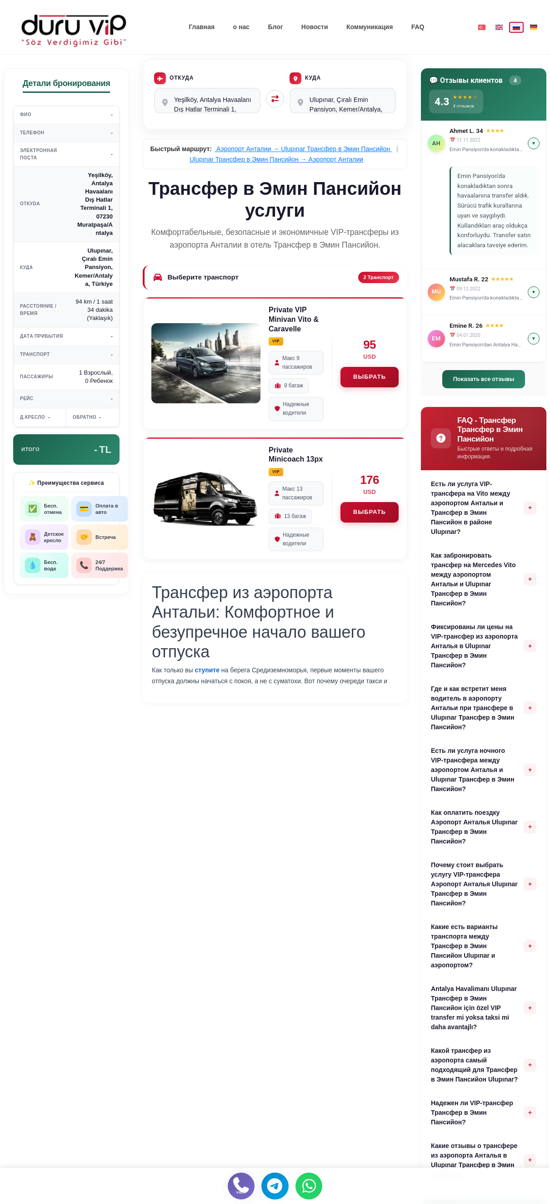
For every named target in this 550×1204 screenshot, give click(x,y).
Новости (314, 26)
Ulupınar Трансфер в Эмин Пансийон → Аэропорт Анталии (276, 159)
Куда (305, 78)
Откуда (174, 78)
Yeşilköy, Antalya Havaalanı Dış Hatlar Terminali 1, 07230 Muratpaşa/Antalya (207, 100)
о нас (241, 26)
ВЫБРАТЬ (369, 377)
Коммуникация (369, 26)
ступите (207, 670)
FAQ (417, 26)
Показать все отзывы (484, 379)
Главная (202, 26)
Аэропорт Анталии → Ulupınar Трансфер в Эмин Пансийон (303, 149)
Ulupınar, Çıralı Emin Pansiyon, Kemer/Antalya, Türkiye (343, 100)
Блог (275, 26)
